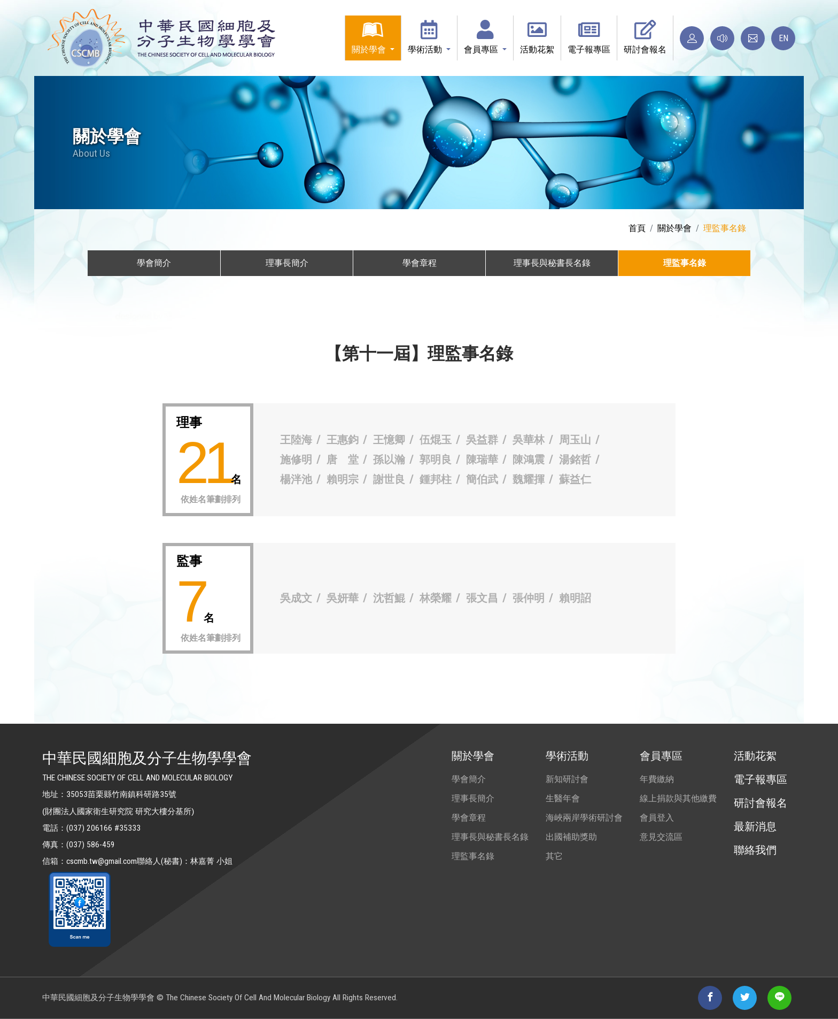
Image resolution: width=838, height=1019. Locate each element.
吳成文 (296, 598)
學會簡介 (469, 779)
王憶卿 (389, 439)
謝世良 (389, 479)
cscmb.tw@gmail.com (101, 861)
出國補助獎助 (571, 837)
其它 (554, 856)
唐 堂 (343, 459)
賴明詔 (575, 598)
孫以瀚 (389, 459)
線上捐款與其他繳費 (678, 798)
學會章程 (469, 818)
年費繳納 (657, 779)
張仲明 (529, 598)
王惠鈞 (343, 439)
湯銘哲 (575, 459)
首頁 (637, 228)
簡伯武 (482, 479)
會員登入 (657, 818)
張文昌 (482, 598)
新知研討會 (567, 779)
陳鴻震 (529, 459)
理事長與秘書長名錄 (490, 837)
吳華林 (529, 439)
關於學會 (674, 228)
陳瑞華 (482, 459)
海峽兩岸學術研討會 (584, 818)
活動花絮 (755, 755)
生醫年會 (563, 798)
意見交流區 (661, 837)
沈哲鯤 (389, 598)
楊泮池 (296, 479)
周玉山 (575, 439)
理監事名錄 (473, 856)
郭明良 (436, 459)
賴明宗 (343, 479)
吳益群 (482, 439)
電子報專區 (760, 779)
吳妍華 (343, 598)
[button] (373, 38)
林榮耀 (436, 598)
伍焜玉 (436, 439)
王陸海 (296, 439)
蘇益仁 (575, 479)
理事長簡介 (473, 798)
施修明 (296, 459)
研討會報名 (760, 802)
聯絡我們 (755, 850)
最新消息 (755, 826)
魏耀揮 (529, 479)
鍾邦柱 (436, 479)
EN (783, 38)
